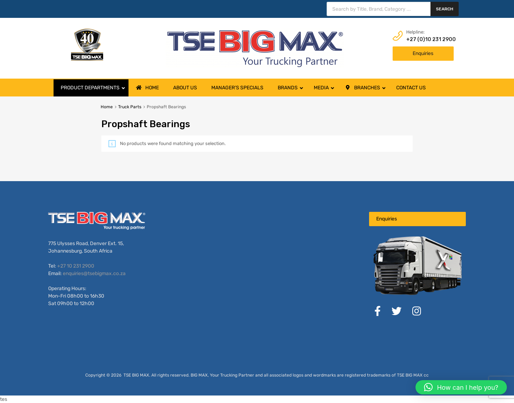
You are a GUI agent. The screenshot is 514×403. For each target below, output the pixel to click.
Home (107, 106)
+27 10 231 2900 (75, 266)
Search (444, 8)
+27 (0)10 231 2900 (423, 39)
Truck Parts (129, 106)
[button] (461, 387)
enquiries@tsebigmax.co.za (94, 273)
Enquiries (423, 53)
